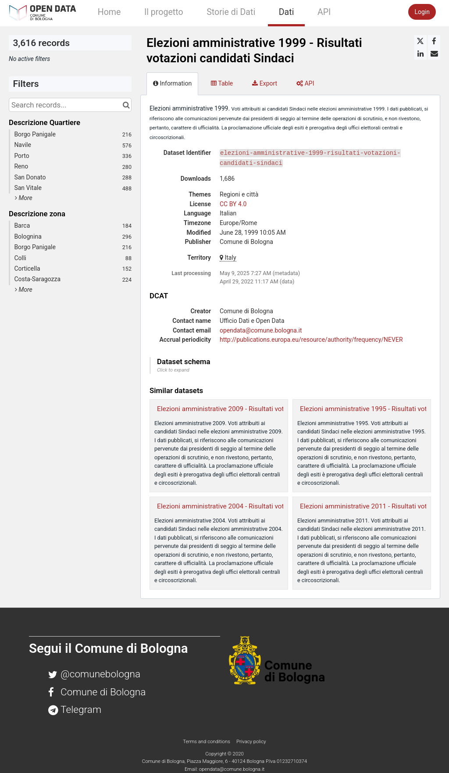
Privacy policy (251, 741)
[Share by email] (434, 53)
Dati (286, 12)
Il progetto (163, 12)
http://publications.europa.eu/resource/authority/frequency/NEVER (311, 339)
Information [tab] (172, 83)
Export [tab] (264, 83)
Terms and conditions (207, 741)
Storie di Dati (231, 12)
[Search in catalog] (126, 105)
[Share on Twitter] (420, 41)
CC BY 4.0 (233, 204)
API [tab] (305, 83)
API (324, 12)
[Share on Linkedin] (420, 53)
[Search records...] (70, 105)
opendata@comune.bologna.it (261, 330)
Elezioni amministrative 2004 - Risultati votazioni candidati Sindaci (256, 506)
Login (422, 11)
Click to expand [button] (173, 370)
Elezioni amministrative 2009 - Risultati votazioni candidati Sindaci (256, 409)
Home (109, 12)
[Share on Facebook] (434, 41)
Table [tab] (222, 83)
